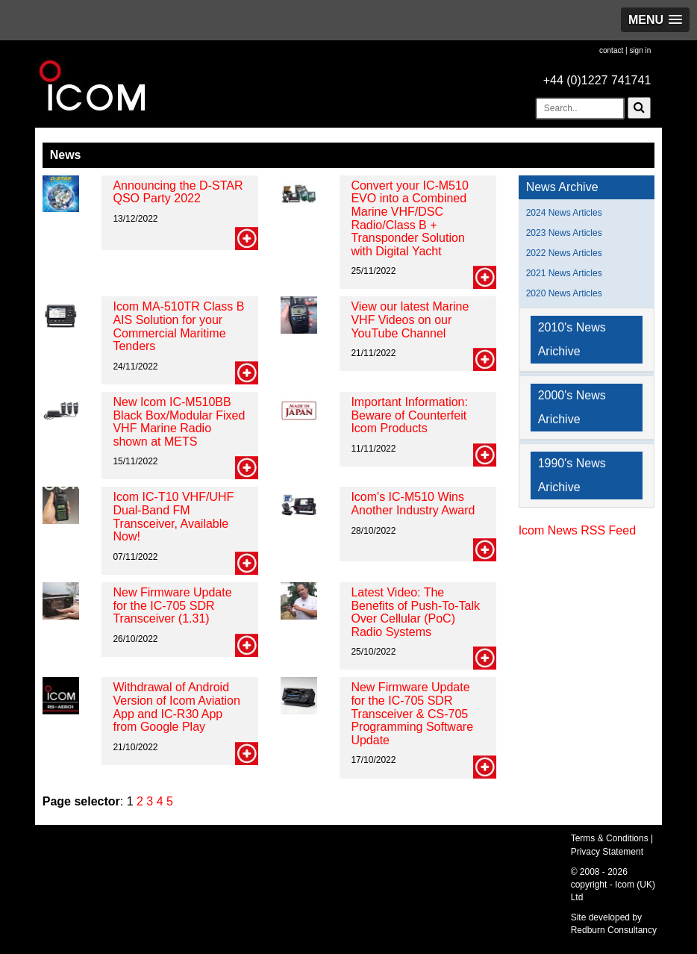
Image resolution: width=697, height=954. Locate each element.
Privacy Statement (607, 852)
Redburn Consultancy (614, 930)
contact (611, 50)
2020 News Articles (564, 293)
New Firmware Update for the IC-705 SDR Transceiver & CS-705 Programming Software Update (412, 713)
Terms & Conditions (609, 838)
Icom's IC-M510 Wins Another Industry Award (413, 503)
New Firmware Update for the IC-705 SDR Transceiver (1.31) (172, 605)
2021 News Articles (564, 273)
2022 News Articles (564, 253)
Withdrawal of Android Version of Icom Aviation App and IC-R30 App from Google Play (176, 707)
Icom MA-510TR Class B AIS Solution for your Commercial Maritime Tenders (178, 326)
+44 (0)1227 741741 (597, 80)
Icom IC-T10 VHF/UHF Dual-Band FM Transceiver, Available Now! (173, 516)
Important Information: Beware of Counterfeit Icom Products (409, 415)
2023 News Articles (564, 233)
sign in (640, 50)
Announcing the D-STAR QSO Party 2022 (178, 192)
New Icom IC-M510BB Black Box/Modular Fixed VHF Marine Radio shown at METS (179, 422)
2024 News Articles (564, 213)
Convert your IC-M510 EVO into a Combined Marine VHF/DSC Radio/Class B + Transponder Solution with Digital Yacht (409, 218)
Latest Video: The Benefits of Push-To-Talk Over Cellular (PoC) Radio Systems (415, 612)
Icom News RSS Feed (577, 530)
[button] (655, 19)
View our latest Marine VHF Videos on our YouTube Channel (410, 319)
